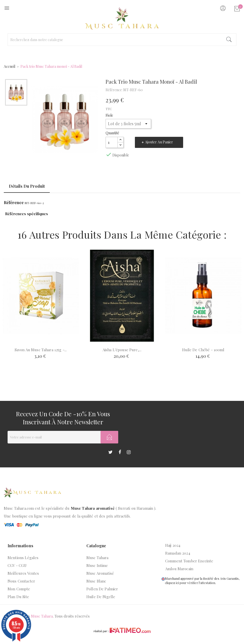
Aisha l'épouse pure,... (122, 349)
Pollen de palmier (102, 588)
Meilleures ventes (23, 573)
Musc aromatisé (100, 573)
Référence (14, 203)
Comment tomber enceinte (189, 560)
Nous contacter (21, 581)
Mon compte (19, 588)
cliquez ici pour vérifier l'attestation (190, 583)
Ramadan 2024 (177, 553)
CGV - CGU (17, 565)
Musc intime (97, 565)
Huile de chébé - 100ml (203, 349)
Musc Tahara (97, 557)
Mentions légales (23, 557)
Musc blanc (96, 581)
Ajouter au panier (159, 142)
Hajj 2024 (172, 545)
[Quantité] (112, 142)
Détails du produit (27, 186)
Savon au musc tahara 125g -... (41, 349)
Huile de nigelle (100, 596)
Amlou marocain (179, 568)
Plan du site (18, 596)
